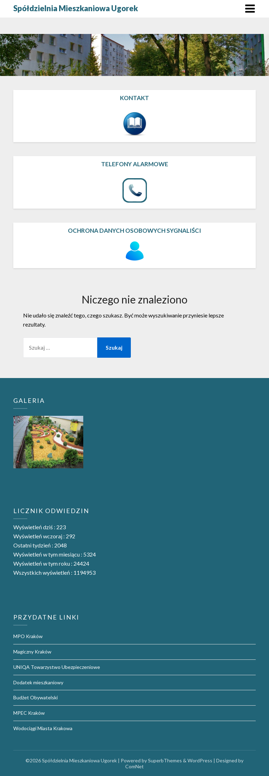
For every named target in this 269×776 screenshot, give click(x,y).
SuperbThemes (165, 760)
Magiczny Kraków (32, 652)
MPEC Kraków (29, 713)
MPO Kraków (28, 636)
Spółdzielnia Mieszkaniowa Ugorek (75, 8)
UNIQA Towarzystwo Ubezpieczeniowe (56, 667)
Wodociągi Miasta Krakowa (42, 728)
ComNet (134, 766)
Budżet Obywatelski (35, 697)
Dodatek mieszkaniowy (38, 682)
